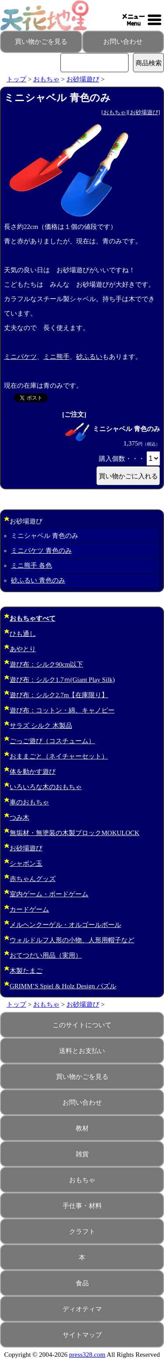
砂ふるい (89, 356)
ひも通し (23, 633)
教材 (82, 1128)
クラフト (82, 1231)
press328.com (87, 1354)
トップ (16, 79)
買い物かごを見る (41, 41)
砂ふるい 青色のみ (38, 580)
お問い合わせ (123, 41)
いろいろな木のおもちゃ (46, 786)
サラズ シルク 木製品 (41, 725)
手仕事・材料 (82, 1205)
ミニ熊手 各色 (31, 565)
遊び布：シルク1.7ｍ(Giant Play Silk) (62, 679)
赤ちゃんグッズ (33, 878)
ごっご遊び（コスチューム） (52, 740)
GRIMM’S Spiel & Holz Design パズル (63, 986)
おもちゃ (46, 79)
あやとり (23, 649)
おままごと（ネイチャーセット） (59, 756)
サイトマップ (82, 1334)
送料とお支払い (82, 1050)
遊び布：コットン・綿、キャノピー (62, 710)
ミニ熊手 (56, 356)
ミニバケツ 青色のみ (41, 550)
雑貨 (82, 1154)
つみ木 (19, 817)
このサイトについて (82, 1025)
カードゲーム (29, 909)
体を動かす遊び (33, 771)
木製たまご (26, 970)
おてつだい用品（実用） (46, 955)
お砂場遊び (82, 79)
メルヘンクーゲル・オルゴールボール (65, 924)
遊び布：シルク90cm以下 (46, 664)
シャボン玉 (26, 863)
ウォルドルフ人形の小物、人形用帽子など (72, 940)
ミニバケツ (20, 356)
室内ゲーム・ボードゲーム (49, 894)
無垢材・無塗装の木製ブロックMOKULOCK (75, 832)
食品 (82, 1283)
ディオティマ (82, 1309)
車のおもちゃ (29, 802)
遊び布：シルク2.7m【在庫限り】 (59, 695)
